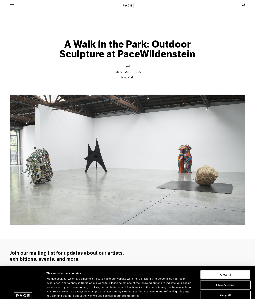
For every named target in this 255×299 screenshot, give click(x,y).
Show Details (186, 291)
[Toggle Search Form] (243, 5)
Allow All (225, 247)
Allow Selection (225, 258)
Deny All (225, 268)
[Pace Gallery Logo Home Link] (127, 5)
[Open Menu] (12, 5)
